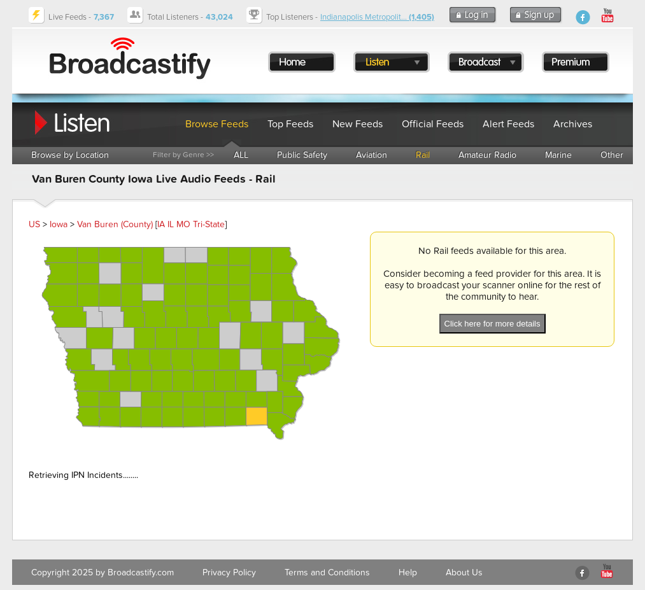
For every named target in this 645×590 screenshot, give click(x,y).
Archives (572, 124)
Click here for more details (492, 323)
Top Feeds (290, 124)
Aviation (371, 155)
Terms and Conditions (327, 572)
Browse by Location (70, 155)
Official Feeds (433, 124)
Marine (558, 155)
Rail (423, 155)
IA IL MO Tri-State (191, 224)
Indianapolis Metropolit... (377, 17)
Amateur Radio (487, 155)
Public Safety (302, 155)
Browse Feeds (216, 124)
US (34, 224)
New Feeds (357, 124)
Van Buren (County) (115, 224)
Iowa (58, 224)
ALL (241, 155)
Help (408, 572)
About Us (464, 572)
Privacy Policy (229, 572)
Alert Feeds (508, 124)
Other (611, 155)
